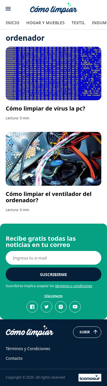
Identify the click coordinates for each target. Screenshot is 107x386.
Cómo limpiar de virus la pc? (45, 108)
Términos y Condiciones (28, 348)
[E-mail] (53, 258)
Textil (78, 22)
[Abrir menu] (8, 8)
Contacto (14, 358)
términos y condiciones (73, 285)
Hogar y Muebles (45, 22)
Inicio (12, 22)
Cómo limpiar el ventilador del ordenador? (49, 197)
